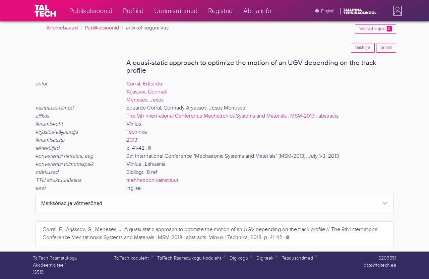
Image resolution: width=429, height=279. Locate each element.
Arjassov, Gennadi (146, 92)
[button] (396, 10)
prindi (386, 47)
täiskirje (362, 47)
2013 (131, 140)
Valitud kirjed (375, 28)
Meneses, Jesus (145, 100)
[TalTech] (45, 10)
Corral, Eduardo (144, 84)
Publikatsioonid (102, 28)
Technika (136, 132)
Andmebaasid (62, 28)
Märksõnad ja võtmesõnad (71, 203)
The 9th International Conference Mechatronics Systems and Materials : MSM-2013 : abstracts (232, 116)
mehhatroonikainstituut (152, 180)
